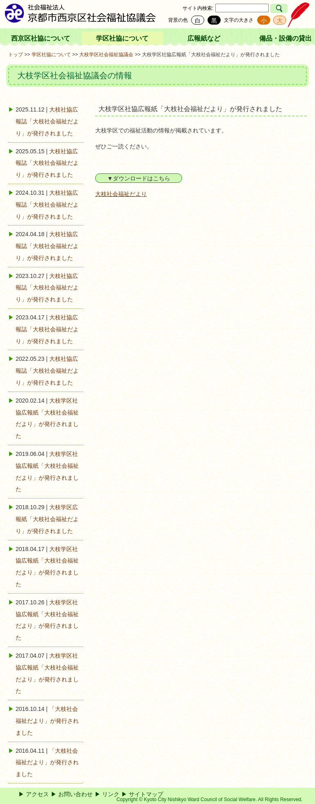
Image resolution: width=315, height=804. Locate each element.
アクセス (37, 794)
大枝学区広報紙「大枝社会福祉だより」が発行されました (47, 519)
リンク (110, 794)
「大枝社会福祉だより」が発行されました (47, 721)
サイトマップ (146, 794)
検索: (207, 8)
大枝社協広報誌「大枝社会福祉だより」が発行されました (47, 121)
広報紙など (203, 38)
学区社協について (122, 38)
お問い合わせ (75, 794)
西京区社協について (40, 38)
